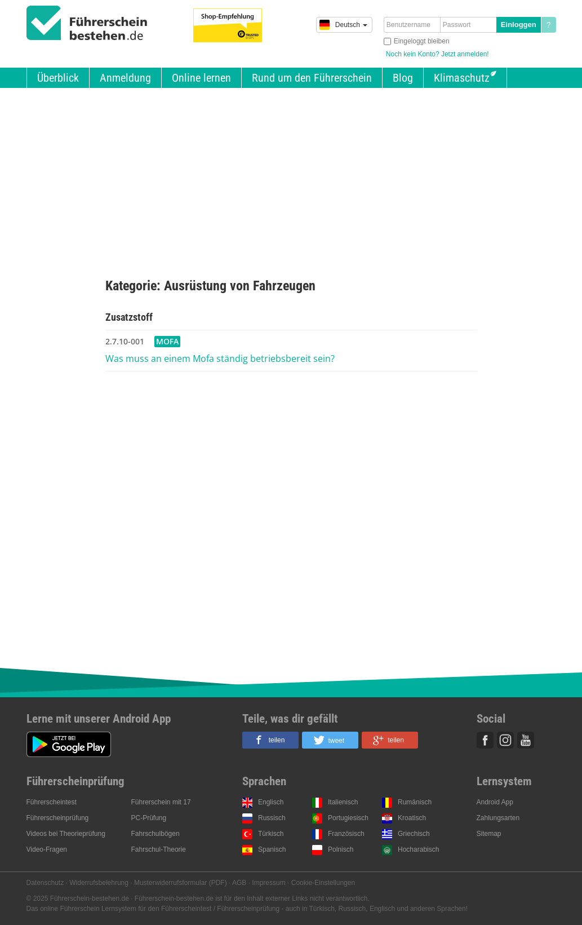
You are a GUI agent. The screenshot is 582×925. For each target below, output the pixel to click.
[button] (270, 740)
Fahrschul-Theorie (158, 849)
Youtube (525, 740)
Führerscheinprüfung (57, 818)
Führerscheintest (51, 802)
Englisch (270, 802)
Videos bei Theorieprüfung (65, 834)
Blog (403, 78)
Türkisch (270, 834)
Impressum (268, 883)
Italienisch (343, 802)
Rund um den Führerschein (312, 78)
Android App (495, 802)
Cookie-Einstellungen (323, 883)
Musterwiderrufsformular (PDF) (180, 883)
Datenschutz (45, 883)
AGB (239, 883)
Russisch (272, 818)
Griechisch (414, 834)
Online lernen (201, 78)
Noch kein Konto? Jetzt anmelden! (437, 54)
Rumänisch (415, 802)
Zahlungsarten (498, 818)
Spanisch (272, 849)
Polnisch (340, 849)
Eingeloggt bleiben (422, 41)
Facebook (485, 740)
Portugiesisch (348, 818)
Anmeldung (125, 78)
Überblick (58, 78)
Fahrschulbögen (155, 834)
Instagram (505, 740)
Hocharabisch (418, 849)
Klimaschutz (462, 78)
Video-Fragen (47, 849)
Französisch (346, 834)
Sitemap (489, 834)
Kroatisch (412, 818)
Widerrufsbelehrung (98, 883)
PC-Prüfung (149, 818)
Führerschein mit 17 (161, 802)
